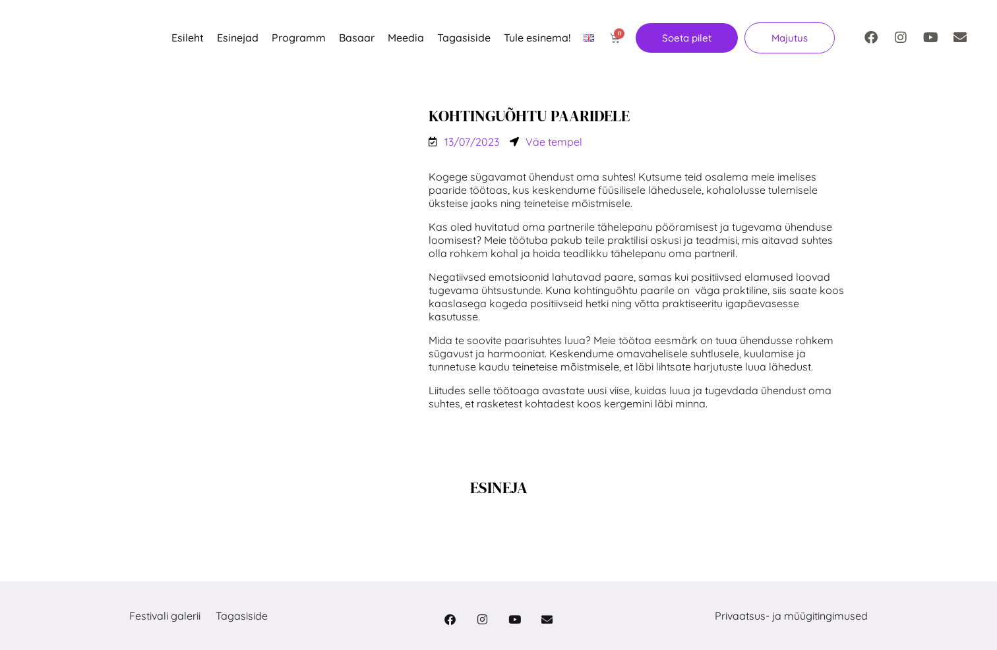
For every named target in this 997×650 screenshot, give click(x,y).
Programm (299, 37)
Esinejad (237, 37)
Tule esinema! (537, 37)
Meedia (406, 37)
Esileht (187, 37)
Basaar (357, 37)
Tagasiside (464, 37)
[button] (789, 37)
